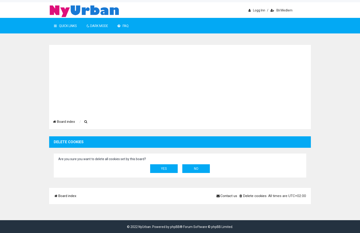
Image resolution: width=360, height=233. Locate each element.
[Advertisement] (180, 79)
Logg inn (256, 10)
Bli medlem (281, 10)
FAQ (123, 26)
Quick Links (65, 26)
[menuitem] (86, 122)
